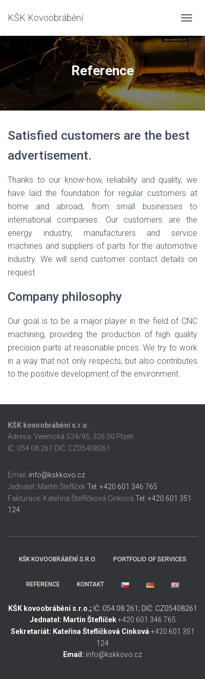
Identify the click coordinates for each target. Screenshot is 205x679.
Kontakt (90, 584)
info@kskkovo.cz (57, 475)
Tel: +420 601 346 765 (122, 487)
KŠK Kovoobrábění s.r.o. (57, 559)
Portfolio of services (150, 559)
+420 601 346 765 (147, 620)
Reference (43, 584)
